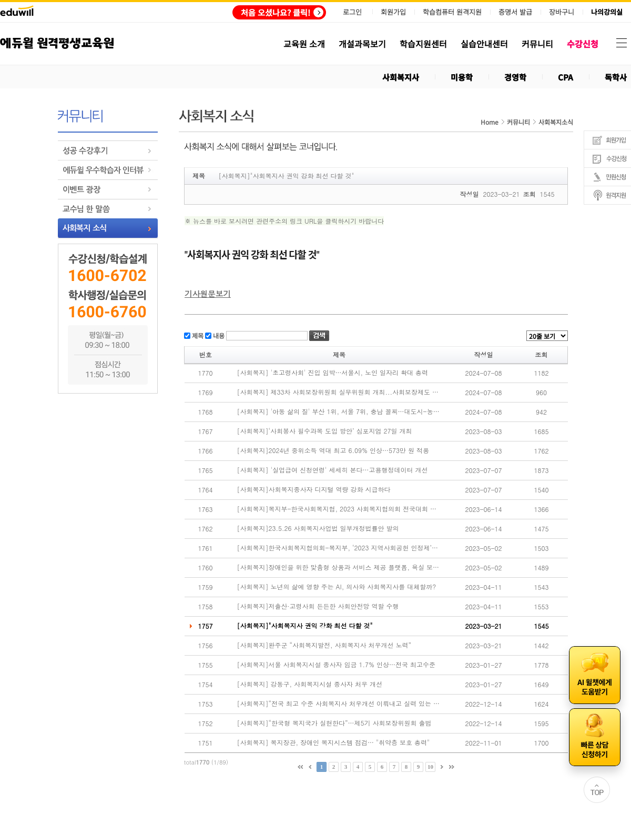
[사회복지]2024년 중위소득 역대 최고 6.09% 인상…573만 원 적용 (333, 450)
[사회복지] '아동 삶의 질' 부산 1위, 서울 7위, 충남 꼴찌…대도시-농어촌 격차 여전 (338, 411)
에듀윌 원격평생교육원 (57, 43)
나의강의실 (607, 12)
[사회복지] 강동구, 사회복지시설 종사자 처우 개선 (310, 684)
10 (430, 766)
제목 (196, 334)
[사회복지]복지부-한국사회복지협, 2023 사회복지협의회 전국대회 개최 (338, 509)
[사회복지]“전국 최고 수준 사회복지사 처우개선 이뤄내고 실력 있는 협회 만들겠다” (338, 703)
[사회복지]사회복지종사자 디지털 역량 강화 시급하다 (314, 489)
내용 (218, 334)
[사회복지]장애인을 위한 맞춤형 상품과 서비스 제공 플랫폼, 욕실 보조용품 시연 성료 (338, 567)
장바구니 (561, 12)
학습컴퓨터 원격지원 (452, 12)
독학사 (616, 77)
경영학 (515, 77)
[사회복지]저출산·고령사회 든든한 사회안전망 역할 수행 (318, 606)
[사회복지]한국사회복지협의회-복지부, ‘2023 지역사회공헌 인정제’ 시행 (338, 547)
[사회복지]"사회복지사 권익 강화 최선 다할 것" (305, 625)
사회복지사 (400, 77)
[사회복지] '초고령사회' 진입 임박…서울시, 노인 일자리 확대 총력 (333, 372)
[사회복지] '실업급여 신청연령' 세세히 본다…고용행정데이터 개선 (332, 470)
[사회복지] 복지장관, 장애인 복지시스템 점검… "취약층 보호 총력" (333, 742)
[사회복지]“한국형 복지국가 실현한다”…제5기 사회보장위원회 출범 (334, 723)
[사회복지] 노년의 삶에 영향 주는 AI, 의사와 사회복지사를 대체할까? (336, 586)
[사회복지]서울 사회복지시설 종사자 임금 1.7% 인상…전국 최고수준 (336, 664)
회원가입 (393, 12)
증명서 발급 (515, 12)
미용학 (462, 77)
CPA (565, 77)
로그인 (352, 12)
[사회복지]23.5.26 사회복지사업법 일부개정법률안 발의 (318, 528)
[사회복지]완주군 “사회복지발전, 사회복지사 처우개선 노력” (324, 645)
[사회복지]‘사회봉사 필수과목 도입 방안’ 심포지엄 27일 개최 (324, 431)
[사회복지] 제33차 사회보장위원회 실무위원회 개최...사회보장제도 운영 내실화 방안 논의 (338, 392)
